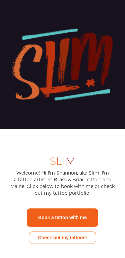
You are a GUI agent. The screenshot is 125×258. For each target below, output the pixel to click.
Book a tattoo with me (62, 217)
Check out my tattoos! (62, 237)
